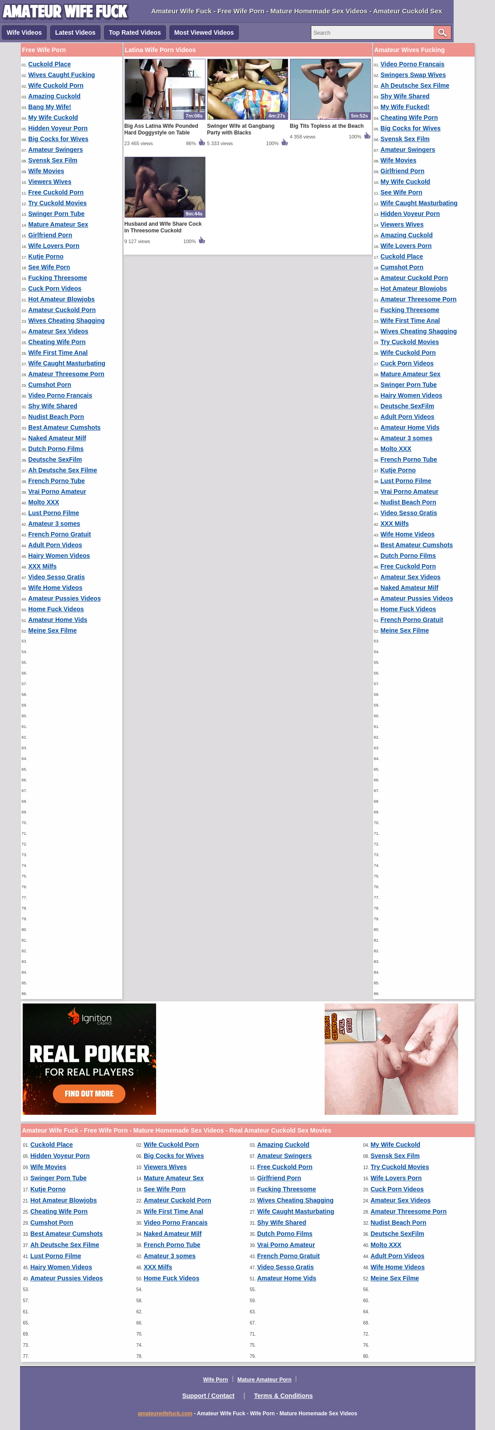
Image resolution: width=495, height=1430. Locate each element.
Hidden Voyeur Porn (58, 128)
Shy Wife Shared (52, 406)
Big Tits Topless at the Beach (327, 126)
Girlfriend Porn (50, 235)
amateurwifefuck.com (165, 1413)
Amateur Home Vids (58, 619)
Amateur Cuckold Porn (62, 309)
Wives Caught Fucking (61, 74)
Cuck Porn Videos (55, 288)
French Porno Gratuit (59, 534)
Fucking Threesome (57, 277)
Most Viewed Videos (204, 32)
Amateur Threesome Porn (66, 374)
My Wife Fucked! (405, 106)
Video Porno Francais (60, 395)
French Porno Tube (56, 480)
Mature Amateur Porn (264, 1380)
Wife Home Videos (55, 587)
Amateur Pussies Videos (64, 598)
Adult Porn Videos (55, 544)
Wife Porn (215, 1380)
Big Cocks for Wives (58, 138)
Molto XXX (43, 502)
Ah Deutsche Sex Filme (62, 470)
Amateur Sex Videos (58, 331)
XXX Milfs (42, 566)
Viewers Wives (50, 181)
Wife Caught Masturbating (66, 363)
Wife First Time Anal (58, 352)
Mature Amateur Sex (58, 224)
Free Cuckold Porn (56, 192)
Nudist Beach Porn (56, 416)
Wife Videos (24, 32)
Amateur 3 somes (54, 523)
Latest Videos (75, 32)
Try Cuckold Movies (57, 203)
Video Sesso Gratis (56, 577)
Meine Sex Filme (52, 630)
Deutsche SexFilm (55, 459)
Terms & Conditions (283, 1395)
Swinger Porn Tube (56, 213)
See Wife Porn (49, 267)
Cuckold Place (49, 64)
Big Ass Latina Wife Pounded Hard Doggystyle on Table (161, 129)
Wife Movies (46, 171)
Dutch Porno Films (56, 448)
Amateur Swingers (55, 149)
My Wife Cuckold (53, 117)
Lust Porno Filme (53, 512)
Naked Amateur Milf (57, 438)
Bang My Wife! (49, 106)
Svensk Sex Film (53, 160)
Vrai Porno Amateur (57, 491)
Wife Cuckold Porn (56, 85)
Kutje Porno (46, 256)
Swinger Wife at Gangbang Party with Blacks (241, 129)
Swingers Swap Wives (413, 74)
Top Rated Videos (135, 32)
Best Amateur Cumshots (64, 427)
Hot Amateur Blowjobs (61, 299)
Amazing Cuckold (54, 96)
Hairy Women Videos (59, 555)
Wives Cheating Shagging (66, 320)
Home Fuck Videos (56, 609)
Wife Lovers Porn (54, 245)
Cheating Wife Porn (57, 341)
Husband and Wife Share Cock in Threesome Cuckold (163, 227)
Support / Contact (208, 1395)
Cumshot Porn (49, 384)
